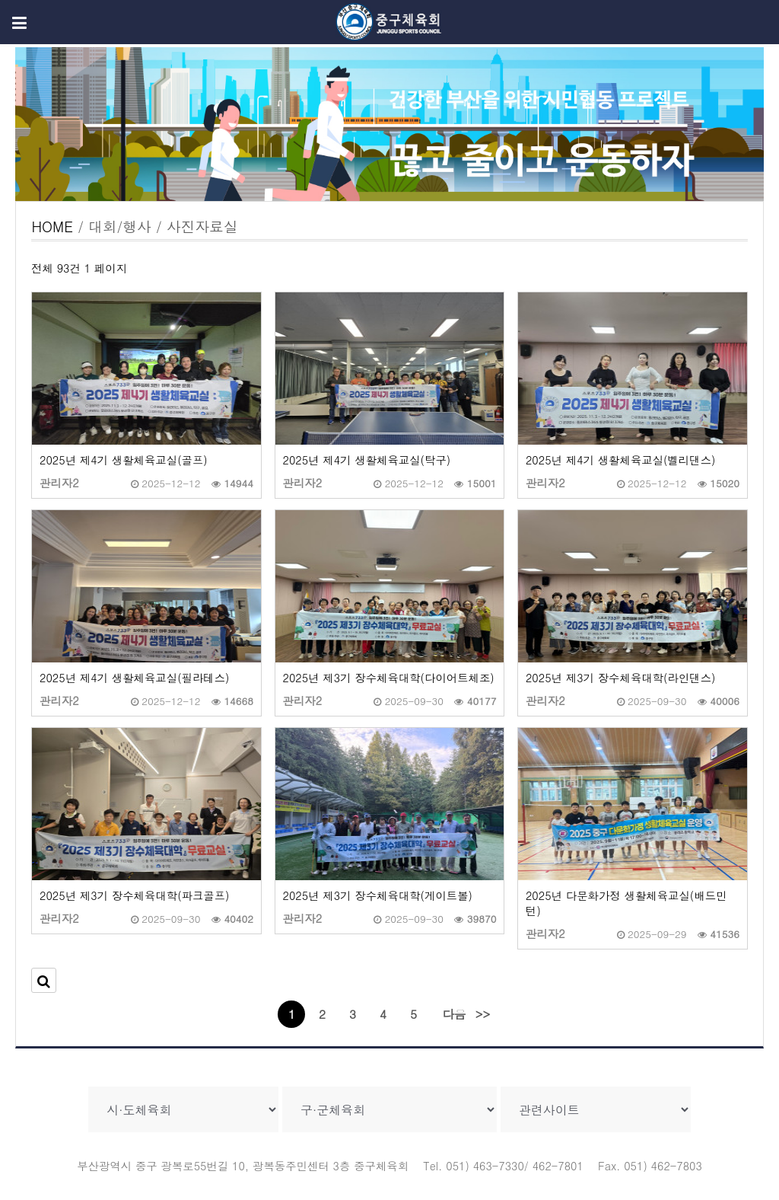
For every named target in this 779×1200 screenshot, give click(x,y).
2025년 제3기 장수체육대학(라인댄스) (620, 677)
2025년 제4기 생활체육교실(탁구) (367, 460)
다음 (454, 1013)
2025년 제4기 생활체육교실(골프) (124, 460)
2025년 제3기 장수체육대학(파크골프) (134, 895)
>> (482, 1013)
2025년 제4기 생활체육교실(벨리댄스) (620, 460)
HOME (51, 226)
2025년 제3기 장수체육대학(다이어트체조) (388, 677)
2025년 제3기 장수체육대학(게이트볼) (377, 895)
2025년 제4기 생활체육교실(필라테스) (134, 677)
